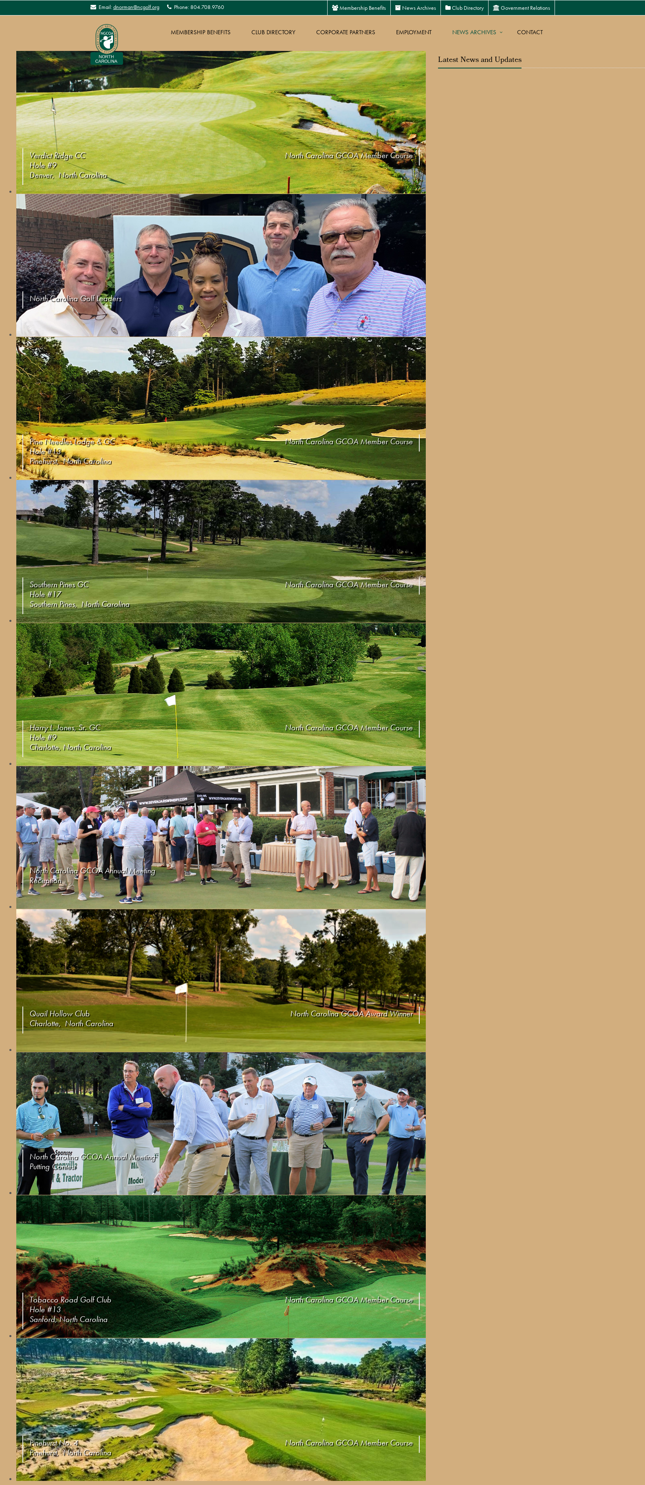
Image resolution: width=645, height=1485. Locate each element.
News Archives (415, 7)
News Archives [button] (474, 32)
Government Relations (521, 7)
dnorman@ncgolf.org (136, 7)
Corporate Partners (345, 32)
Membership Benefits (359, 7)
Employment (413, 32)
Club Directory (464, 7)
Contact (530, 32)
